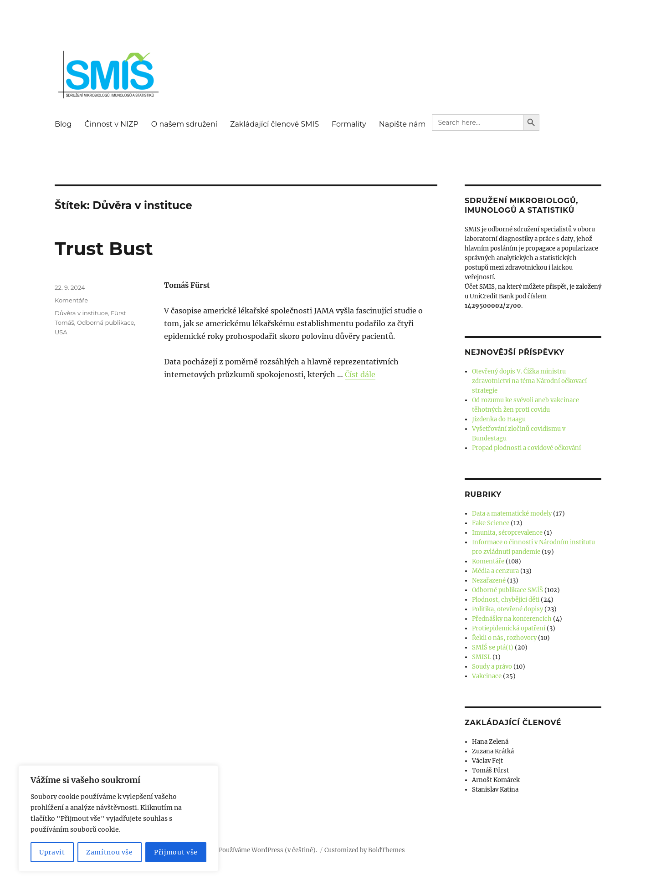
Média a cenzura (495, 571)
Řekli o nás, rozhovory (504, 638)
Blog (63, 124)
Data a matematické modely (512, 513)
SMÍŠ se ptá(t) (492, 647)
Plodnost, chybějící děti (505, 600)
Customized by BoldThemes (364, 850)
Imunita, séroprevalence (507, 533)
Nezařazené (489, 580)
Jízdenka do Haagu (499, 419)
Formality (349, 124)
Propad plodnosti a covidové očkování (526, 448)
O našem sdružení (184, 124)
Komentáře (71, 300)
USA (61, 332)
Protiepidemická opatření (508, 628)
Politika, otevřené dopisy (507, 609)
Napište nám (402, 124)
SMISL (481, 657)
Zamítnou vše (109, 852)
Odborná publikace (105, 322)
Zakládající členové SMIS (274, 124)
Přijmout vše (176, 852)
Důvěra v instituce (81, 313)
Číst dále (360, 374)
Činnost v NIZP (111, 124)
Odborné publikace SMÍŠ (507, 590)
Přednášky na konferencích (512, 619)
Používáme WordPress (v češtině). (268, 850)
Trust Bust (104, 248)
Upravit (52, 852)
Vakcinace (487, 676)
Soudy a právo (492, 666)
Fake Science (490, 523)
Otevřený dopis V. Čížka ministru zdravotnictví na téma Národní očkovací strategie (529, 381)
